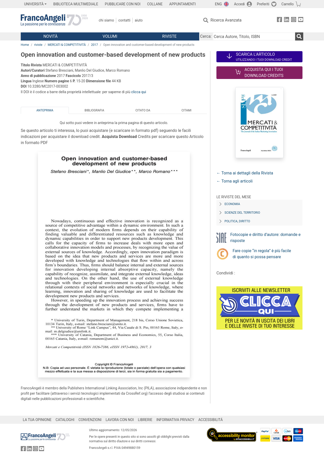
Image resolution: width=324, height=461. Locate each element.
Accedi (239, 4)
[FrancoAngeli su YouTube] (300, 20)
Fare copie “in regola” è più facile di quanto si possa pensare (262, 253)
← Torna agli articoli (234, 181)
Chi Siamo (106, 20)
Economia (232, 204)
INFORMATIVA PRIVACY (175, 420)
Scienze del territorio (242, 212)
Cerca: (206, 36)
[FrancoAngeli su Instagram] (293, 20)
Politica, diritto (237, 221)
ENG (218, 4)
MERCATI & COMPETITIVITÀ (67, 45)
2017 (94, 45)
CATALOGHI (65, 420)
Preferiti (263, 4)
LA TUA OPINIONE (37, 420)
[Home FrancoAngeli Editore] (54, 20)
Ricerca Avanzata (226, 20)
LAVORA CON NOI (120, 420)
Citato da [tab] (142, 110)
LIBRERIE (145, 420)
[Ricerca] (299, 36)
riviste (38, 45)
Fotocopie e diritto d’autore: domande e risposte (265, 237)
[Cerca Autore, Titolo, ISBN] (254, 36)
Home (25, 45)
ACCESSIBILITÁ (210, 420)
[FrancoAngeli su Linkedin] (286, 20)
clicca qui (138, 92)
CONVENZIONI (90, 420)
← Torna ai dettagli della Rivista (244, 173)
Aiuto (139, 20)
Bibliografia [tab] (94, 110)
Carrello (287, 4)
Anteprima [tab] (44, 110)
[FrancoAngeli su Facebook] (279, 20)
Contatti (124, 20)
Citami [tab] (186, 110)
